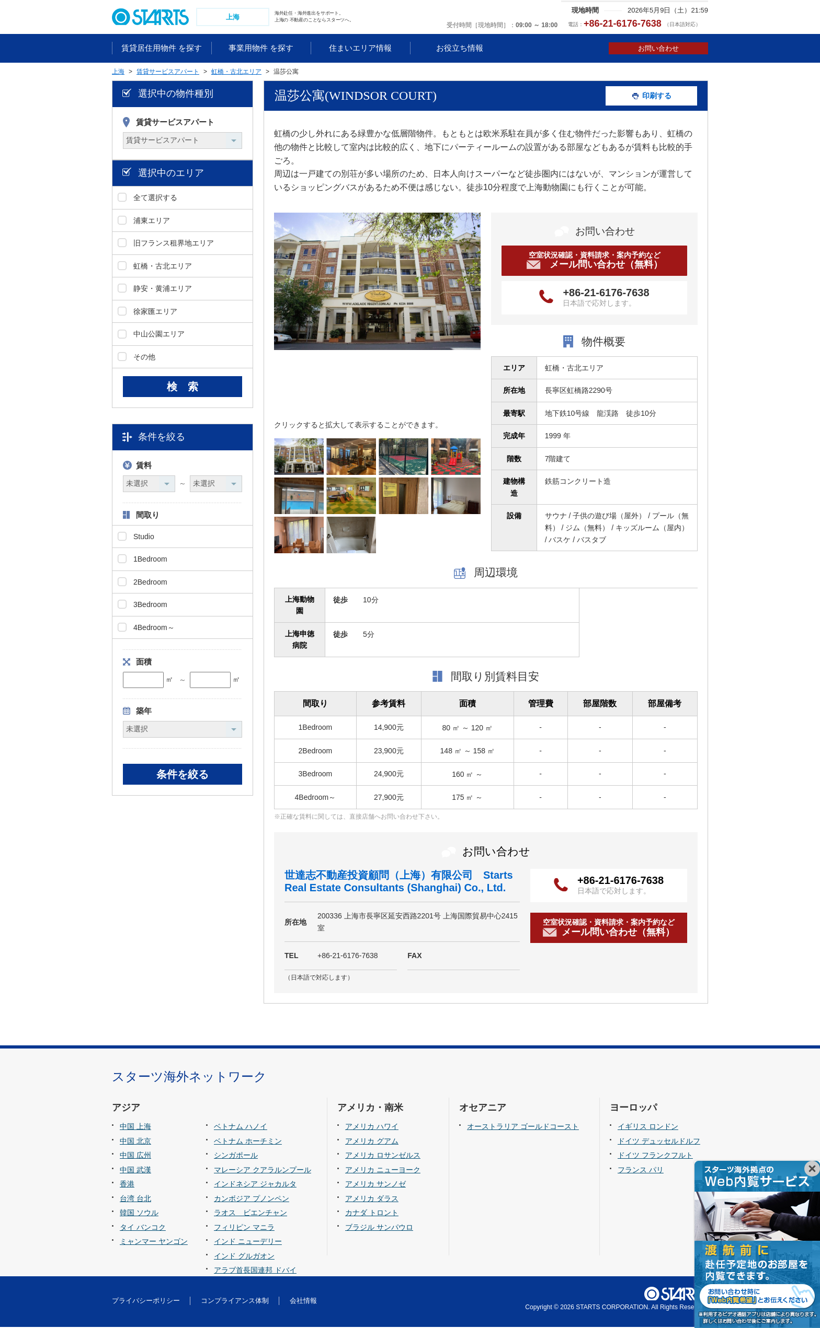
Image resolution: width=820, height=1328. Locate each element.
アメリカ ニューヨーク (382, 1171)
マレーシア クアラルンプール (262, 1171)
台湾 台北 (135, 1199)
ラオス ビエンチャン (250, 1214)
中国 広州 (135, 1156)
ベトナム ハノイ (240, 1127)
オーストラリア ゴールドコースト (523, 1127)
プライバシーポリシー (146, 1302)
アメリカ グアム (371, 1142)
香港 (127, 1185)
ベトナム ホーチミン (248, 1142)
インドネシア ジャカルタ (255, 1185)
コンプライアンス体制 (235, 1302)
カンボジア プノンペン (251, 1199)
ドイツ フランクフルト (655, 1156)
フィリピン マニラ (244, 1228)
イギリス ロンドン (648, 1127)
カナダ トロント (371, 1214)
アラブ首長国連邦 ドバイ (255, 1271)
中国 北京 (135, 1142)
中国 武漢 (135, 1171)
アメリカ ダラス (371, 1199)
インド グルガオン (244, 1257)
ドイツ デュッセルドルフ (659, 1142)
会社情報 (303, 1302)
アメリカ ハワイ (371, 1127)
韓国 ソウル (139, 1214)
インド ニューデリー (248, 1243)
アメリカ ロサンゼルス (382, 1156)
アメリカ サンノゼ (375, 1185)
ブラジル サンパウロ (379, 1228)
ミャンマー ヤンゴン (154, 1243)
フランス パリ (641, 1171)
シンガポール (236, 1156)
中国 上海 (135, 1127)
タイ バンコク (143, 1228)
